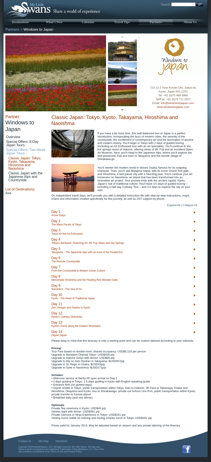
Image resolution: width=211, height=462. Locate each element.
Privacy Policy (74, 451)
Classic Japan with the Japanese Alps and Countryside (25, 176)
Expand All (173, 205)
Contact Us (24, 441)
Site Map (43, 441)
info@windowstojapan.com (177, 103)
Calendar (88, 22)
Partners (156, 22)
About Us (190, 22)
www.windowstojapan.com (173, 107)
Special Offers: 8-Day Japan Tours (22, 143)
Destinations (20, 22)
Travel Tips (122, 22)
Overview (13, 137)
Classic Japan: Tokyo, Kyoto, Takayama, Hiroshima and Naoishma (24, 163)
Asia (8, 193)
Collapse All (190, 205)
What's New (54, 22)
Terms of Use (57, 451)
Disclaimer (61, 441)
